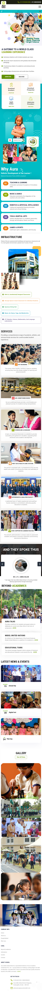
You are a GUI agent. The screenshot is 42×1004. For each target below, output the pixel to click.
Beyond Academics (6, 949)
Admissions (4, 952)
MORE (19, 971)
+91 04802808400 (36, 2)
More (14, 628)
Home (2, 933)
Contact (3, 957)
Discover (21, 77)
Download (11, 92)
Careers (3, 954)
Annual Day (12, 686)
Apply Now (11, 106)
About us (3, 935)
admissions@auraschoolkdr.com (21, 988)
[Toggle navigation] (40, 7)
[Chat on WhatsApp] (26, 1000)
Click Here (30, 106)
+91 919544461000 (25, 2)
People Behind (4, 938)
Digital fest (12, 712)
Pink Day (9, 739)
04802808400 (26, 980)
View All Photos (21, 757)
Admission (8, 77)
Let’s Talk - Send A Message (20, 914)
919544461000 (17, 980)
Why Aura (3, 941)
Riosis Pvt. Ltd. (37, 997)
